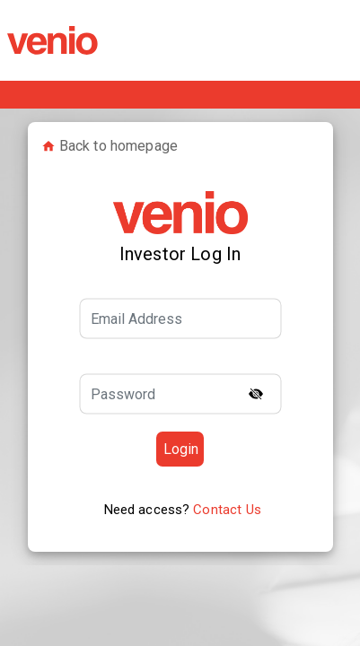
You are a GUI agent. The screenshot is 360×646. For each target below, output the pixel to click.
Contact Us (227, 510)
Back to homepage (110, 145)
